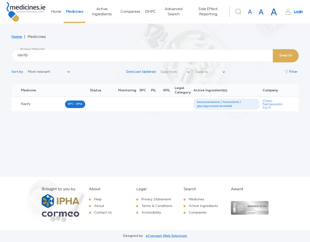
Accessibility (151, 212)
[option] (226, 104)
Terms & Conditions (156, 206)
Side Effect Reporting (208, 11)
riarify (26, 104)
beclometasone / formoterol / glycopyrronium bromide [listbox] (219, 104)
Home (56, 12)
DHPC (150, 12)
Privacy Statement (156, 199)
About (99, 206)
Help (98, 199)
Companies (130, 12)
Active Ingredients (102, 11)
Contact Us (103, 212)
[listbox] (49, 72)
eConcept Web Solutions (166, 236)
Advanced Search (173, 11)
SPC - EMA (75, 104)
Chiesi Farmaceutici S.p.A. (272, 104)
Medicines (74, 12)
